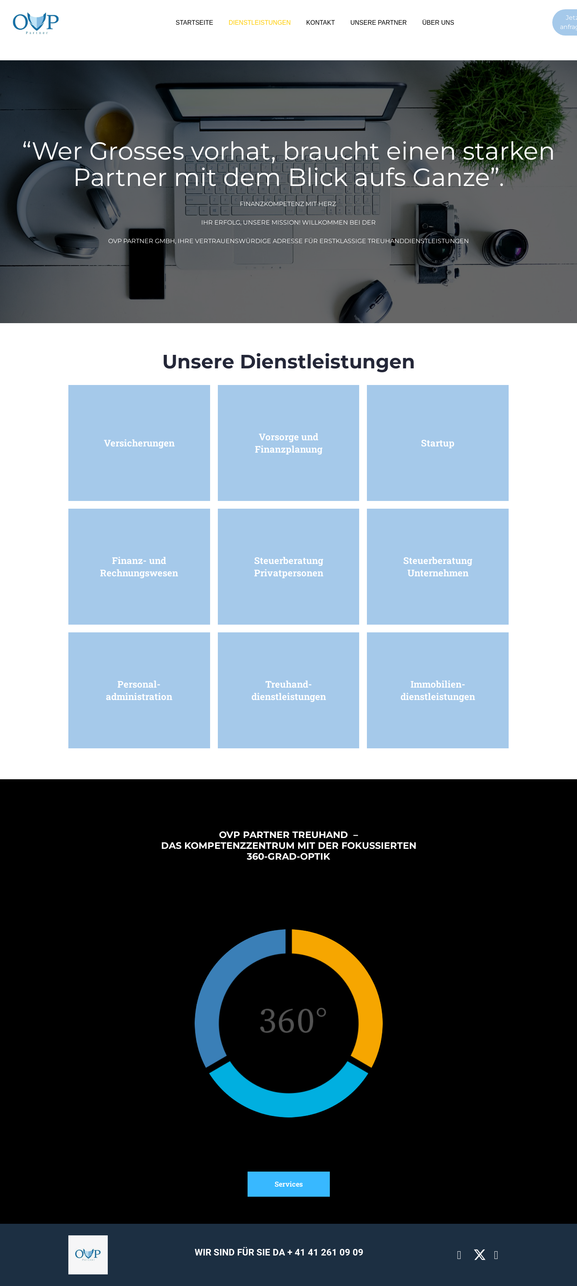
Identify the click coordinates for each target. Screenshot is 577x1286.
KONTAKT (320, 22)
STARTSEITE (194, 22)
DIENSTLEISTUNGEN (260, 22)
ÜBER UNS (438, 22)
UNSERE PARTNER (378, 22)
